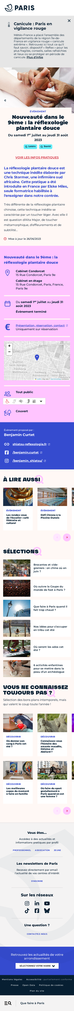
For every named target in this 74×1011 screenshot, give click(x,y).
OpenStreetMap (56, 379)
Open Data (28, 985)
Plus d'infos (35, 57)
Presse (15, 985)
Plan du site (37, 991)
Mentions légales (12, 979)
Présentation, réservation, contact (40, 325)
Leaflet (38, 379)
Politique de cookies (51, 985)
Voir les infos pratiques (37, 157)
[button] (37, 357)
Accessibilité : (49, 979)
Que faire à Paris (32, 1003)
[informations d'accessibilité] (24, 401)
